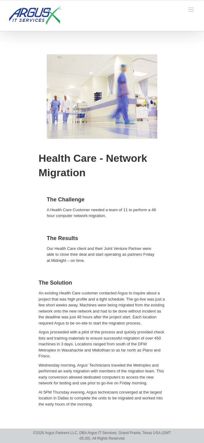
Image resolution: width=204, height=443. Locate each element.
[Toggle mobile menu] (191, 9)
